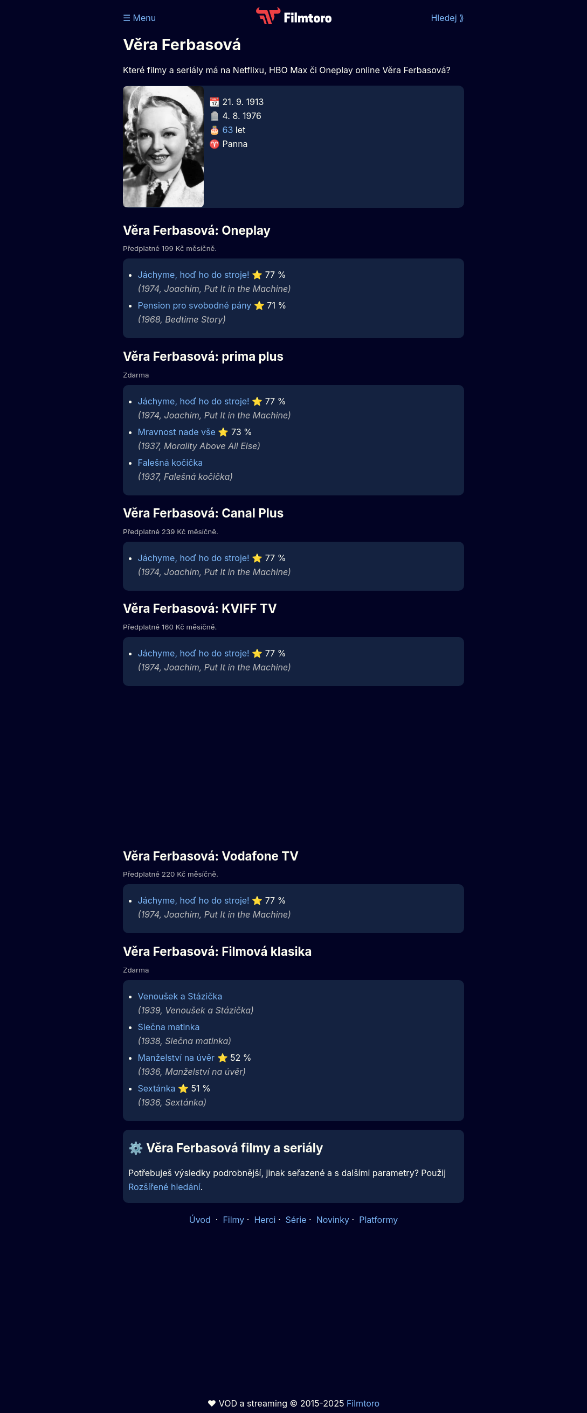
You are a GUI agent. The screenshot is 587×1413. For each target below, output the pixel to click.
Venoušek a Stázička (180, 996)
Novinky (332, 1219)
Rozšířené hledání (164, 1186)
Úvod (201, 1219)
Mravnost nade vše (177, 431)
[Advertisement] (58, 165)
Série (296, 1219)
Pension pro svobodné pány (195, 305)
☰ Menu (139, 17)
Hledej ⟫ (447, 17)
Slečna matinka (169, 1027)
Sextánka (157, 1088)
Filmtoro (363, 1403)
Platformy (378, 1219)
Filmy (233, 1219)
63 (228, 129)
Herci (264, 1219)
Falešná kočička (170, 462)
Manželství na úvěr (176, 1057)
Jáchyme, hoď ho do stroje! (194, 274)
